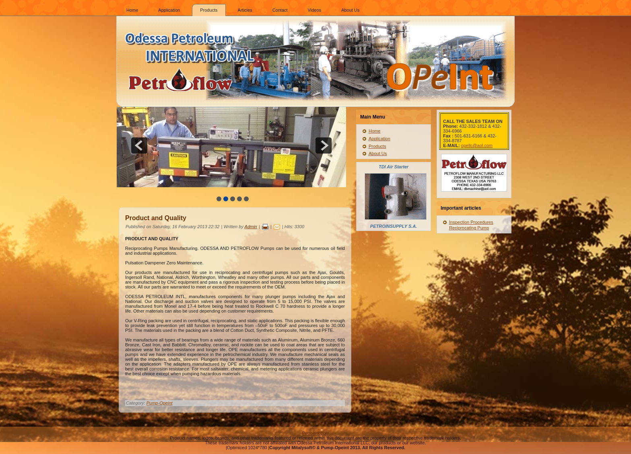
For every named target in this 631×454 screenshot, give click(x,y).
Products (208, 10)
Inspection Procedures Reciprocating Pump (471, 225)
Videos (314, 10)
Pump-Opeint (159, 403)
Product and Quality (155, 218)
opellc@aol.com (477, 145)
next (323, 145)
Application (169, 10)
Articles (245, 10)
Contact (280, 10)
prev (139, 145)
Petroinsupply (315, 433)
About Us (350, 10)
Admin (251, 226)
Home (132, 10)
